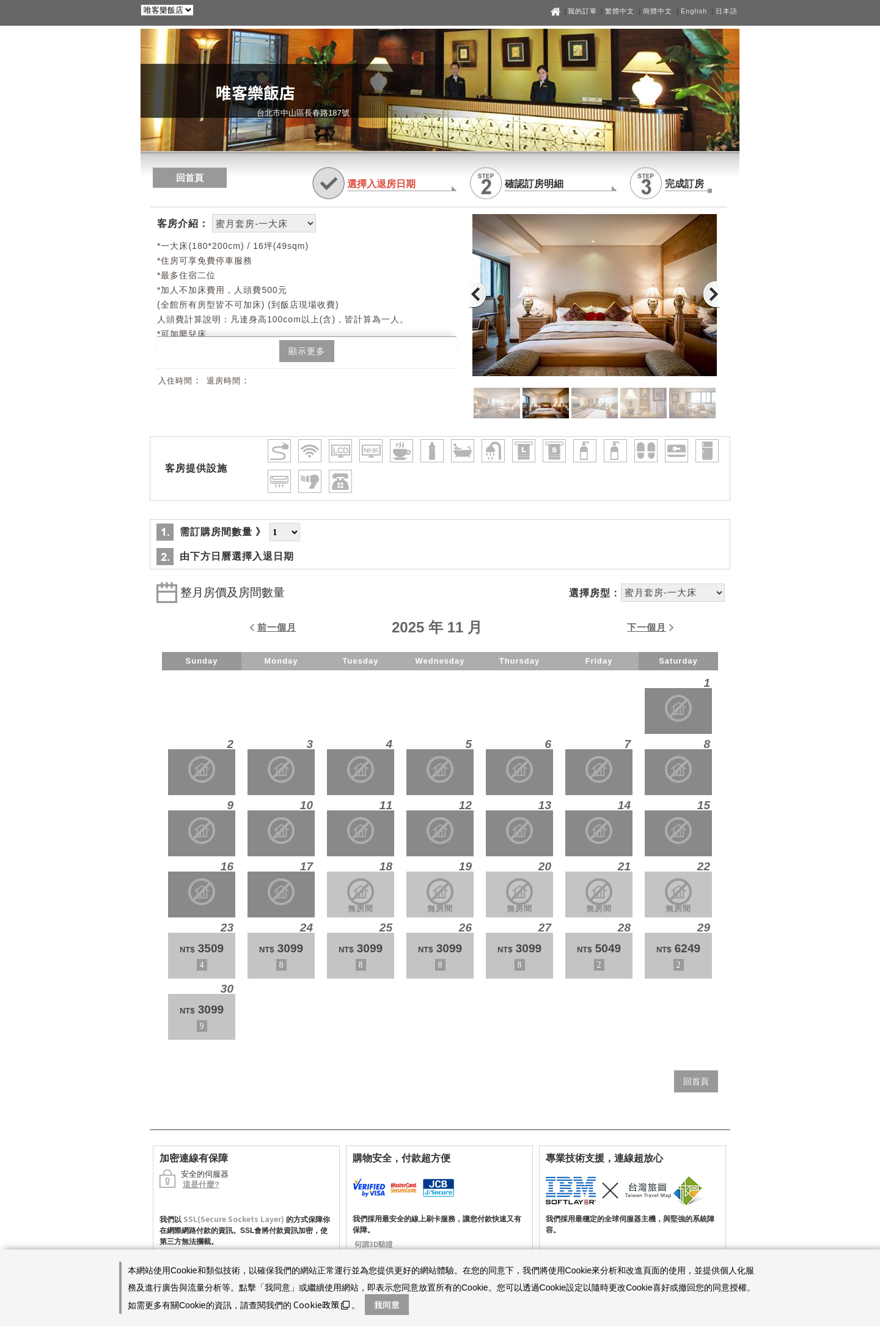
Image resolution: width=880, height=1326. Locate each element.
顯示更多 (306, 351)
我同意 (387, 1304)
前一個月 (276, 627)
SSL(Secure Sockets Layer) (233, 1218)
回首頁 (190, 177)
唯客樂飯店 (255, 92)
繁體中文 (619, 11)
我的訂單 (584, 11)
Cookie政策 (321, 1304)
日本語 (727, 11)
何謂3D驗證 (373, 1244)
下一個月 (646, 627)
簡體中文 (657, 11)
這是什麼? (201, 1184)
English (694, 11)
